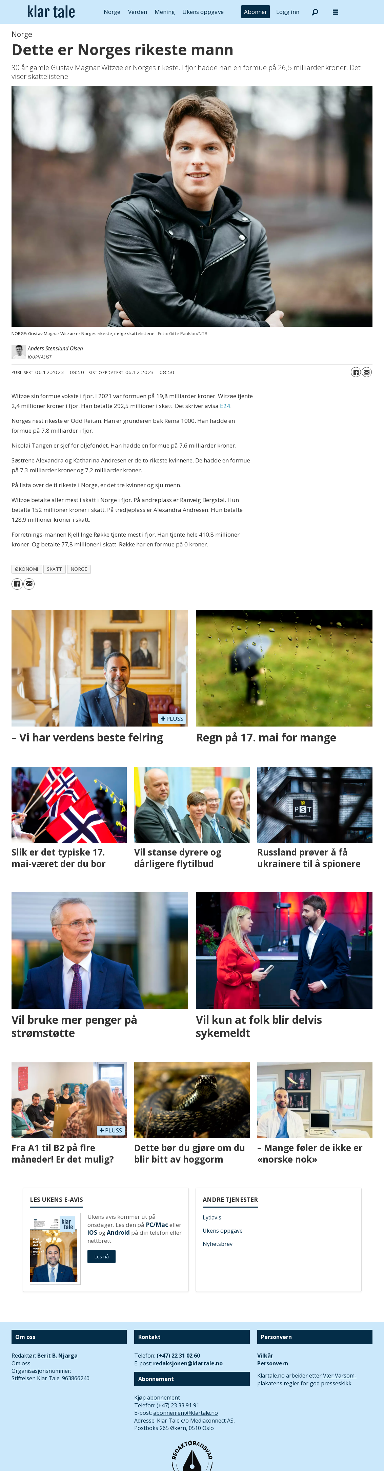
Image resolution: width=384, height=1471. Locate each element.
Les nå (101, 1256)
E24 (225, 406)
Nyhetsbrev (218, 1244)
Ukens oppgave (203, 12)
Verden (137, 12)
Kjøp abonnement (157, 1397)
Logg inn (287, 12)
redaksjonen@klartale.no (188, 1363)
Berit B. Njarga (57, 1355)
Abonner (255, 12)
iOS (92, 1232)
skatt (54, 569)
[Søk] (315, 12)
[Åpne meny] (335, 12)
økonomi (26, 569)
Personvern (272, 1363)
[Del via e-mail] (367, 372)
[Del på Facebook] (356, 372)
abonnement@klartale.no (185, 1412)
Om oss (21, 1363)
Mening (165, 12)
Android (118, 1232)
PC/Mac (157, 1225)
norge (79, 569)
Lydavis (212, 1217)
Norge (112, 12)
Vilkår (265, 1355)
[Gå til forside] (51, 12)
